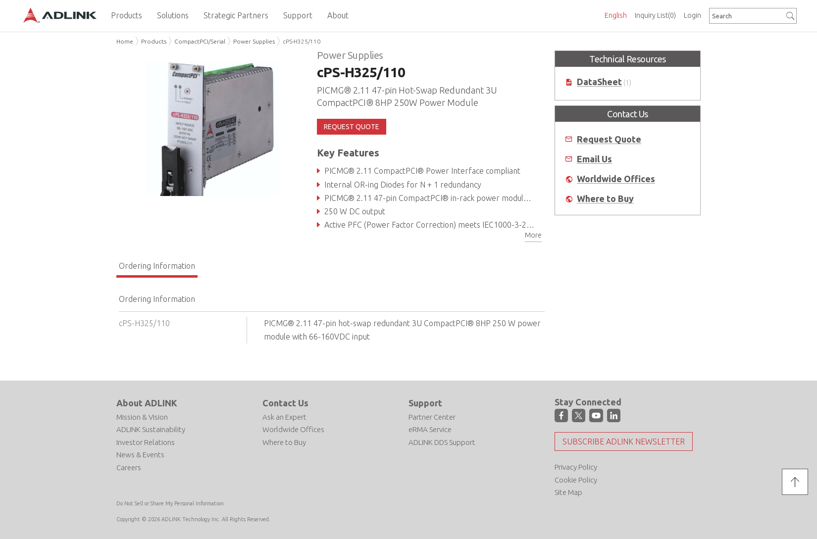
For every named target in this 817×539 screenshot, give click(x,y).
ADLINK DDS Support (441, 442)
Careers (128, 467)
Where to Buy (605, 198)
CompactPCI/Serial (199, 41)
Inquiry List (655, 15)
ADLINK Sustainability (150, 429)
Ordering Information (157, 265)
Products (153, 41)
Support (425, 403)
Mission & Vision (142, 417)
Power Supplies (254, 41)
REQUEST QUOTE (351, 127)
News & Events (140, 454)
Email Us (594, 159)
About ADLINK (146, 403)
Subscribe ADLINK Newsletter (623, 441)
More (533, 235)
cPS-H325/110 (301, 41)
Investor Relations (145, 442)
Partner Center (432, 417)
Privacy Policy (576, 467)
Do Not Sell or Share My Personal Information (170, 503)
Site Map (568, 492)
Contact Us (285, 403)
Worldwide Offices (616, 179)
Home (124, 41)
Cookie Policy (576, 480)
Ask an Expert (284, 417)
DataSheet (599, 82)
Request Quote (609, 139)
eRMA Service (430, 429)
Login (692, 15)
